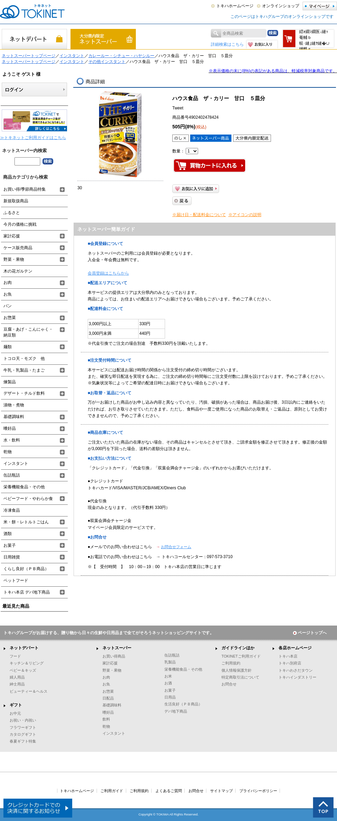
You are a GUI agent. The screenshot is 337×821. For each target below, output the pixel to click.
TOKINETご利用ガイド (241, 656)
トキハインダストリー (297, 677)
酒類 (7, 533)
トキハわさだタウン (296, 670)
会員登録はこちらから (108, 273)
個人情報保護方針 (236, 670)
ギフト (16, 705)
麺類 (7, 346)
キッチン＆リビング (27, 663)
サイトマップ (221, 791)
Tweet (177, 108)
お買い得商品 (113, 656)
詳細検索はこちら (227, 44)
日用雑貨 (11, 557)
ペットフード (15, 580)
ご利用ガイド (111, 791)
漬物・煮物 (13, 405)
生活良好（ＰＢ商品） (183, 704)
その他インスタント (107, 61)
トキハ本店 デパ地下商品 (26, 592)
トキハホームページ (234, 5)
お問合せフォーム (176, 547)
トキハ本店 (288, 656)
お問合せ (229, 684)
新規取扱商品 (15, 201)
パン (7, 305)
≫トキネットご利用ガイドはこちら (33, 137)
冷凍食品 (11, 510)
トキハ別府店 (290, 663)
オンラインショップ (280, 5)
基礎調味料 (13, 416)
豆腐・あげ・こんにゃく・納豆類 (28, 332)
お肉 (7, 282)
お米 (168, 676)
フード (15, 656)
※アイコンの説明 (244, 214)
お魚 (7, 294)
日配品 (108, 698)
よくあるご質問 (168, 791)
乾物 (7, 451)
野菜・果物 (13, 259)
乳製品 (170, 662)
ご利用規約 (230, 663)
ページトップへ (310, 632)
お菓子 (9, 545)
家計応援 (11, 236)
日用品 (170, 697)
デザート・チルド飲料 (24, 393)
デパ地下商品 (175, 711)
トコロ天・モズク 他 (24, 358)
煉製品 (9, 382)
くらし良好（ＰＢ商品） (26, 568)
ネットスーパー (116, 648)
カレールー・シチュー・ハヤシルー (121, 55)
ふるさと (11, 212)
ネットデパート (24, 648)
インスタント (71, 55)
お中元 (15, 713)
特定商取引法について (240, 677)
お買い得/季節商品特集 (24, 189)
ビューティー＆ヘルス (28, 691)
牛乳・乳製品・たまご (24, 370)
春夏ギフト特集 (23, 741)
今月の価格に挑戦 (19, 224)
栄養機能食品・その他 (24, 486)
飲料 (106, 719)
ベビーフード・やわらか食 (28, 498)
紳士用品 (17, 684)
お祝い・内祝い (23, 720)
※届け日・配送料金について (199, 214)
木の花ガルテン (17, 271)
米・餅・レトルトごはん (26, 522)
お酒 (168, 683)
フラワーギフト (23, 727)
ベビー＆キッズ (23, 670)
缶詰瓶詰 (11, 475)
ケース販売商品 (17, 247)
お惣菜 (9, 317)
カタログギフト (23, 734)
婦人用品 (17, 677)
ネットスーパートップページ (28, 55)
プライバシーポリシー (258, 791)
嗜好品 (9, 428)
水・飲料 (11, 440)
